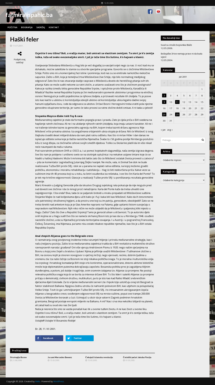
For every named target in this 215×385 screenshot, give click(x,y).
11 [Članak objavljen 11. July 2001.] (177, 102)
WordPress (58, 381)
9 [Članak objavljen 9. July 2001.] (164, 102)
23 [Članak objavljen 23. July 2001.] (164, 114)
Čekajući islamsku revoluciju (99, 357)
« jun (163, 129)
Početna (12, 27)
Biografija (27, 27)
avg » (170, 129)
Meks (37, 381)
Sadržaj (40, 27)
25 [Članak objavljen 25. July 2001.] (177, 114)
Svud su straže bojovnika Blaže (176, 44)
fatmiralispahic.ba (29, 14)
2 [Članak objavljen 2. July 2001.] (164, 95)
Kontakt (9, 3)
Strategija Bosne (18, 357)
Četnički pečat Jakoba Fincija (137, 357)
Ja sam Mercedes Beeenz (60, 357)
